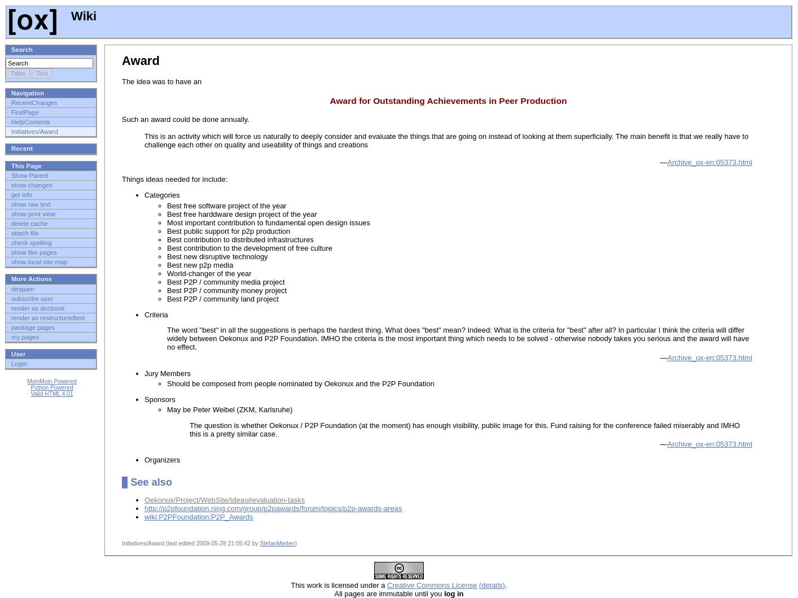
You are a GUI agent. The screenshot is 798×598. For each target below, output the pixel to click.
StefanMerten (277, 543)
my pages (25, 337)
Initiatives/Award (34, 131)
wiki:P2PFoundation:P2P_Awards (198, 517)
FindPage (25, 112)
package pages (33, 327)
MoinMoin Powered (52, 381)
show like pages (34, 252)
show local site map (39, 262)
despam (22, 289)
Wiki (53, 16)
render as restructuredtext (48, 318)
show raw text (31, 204)
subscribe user (32, 298)
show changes (31, 185)
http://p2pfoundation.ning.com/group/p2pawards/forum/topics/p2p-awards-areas (273, 508)
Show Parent (29, 175)
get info (21, 194)
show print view (33, 214)
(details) (492, 585)
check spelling (31, 242)
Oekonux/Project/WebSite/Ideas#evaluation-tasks (224, 500)
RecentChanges (34, 102)
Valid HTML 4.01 (51, 394)
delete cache (29, 223)
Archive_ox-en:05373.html (710, 162)
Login (19, 363)
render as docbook (37, 308)
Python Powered (51, 388)
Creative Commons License (432, 585)
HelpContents (30, 122)
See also (151, 482)
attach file (25, 233)
